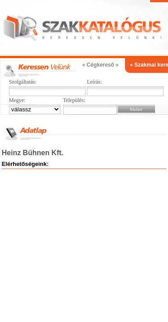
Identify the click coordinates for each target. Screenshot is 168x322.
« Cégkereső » (100, 65)
